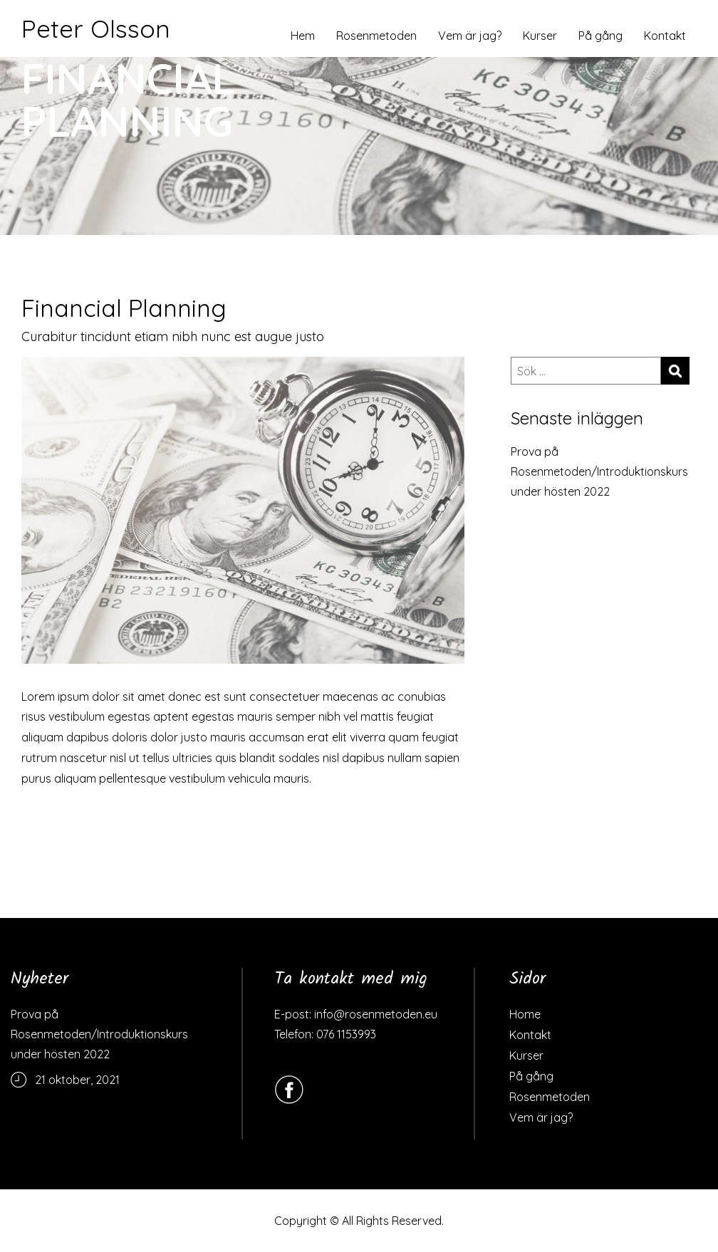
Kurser (540, 35)
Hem (303, 35)
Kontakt (665, 35)
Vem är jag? (469, 35)
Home (525, 1014)
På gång (600, 35)
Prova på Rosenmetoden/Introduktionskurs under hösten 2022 (599, 471)
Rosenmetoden (376, 35)
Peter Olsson (95, 28)
